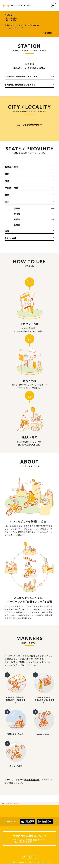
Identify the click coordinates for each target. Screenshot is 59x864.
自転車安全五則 (31, 779)
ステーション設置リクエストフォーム (22, 76)
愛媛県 (17, 219)
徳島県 (17, 208)
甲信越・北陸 (12, 187)
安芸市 (15, 803)
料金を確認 (47, 33)
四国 (7, 201)
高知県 (17, 224)
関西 (7, 194)
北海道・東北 (12, 166)
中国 (7, 231)
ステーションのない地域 (28, 124)
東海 (7, 180)
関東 (7, 173)
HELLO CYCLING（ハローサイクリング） (16, 6)
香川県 (17, 213)
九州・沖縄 (10, 238)
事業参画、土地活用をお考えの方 (20, 84)
